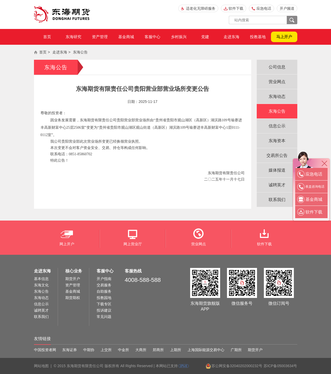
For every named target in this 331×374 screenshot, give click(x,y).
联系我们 (277, 199)
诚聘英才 (277, 185)
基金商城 (126, 36)
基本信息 (41, 279)
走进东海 (231, 36)
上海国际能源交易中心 (205, 350)
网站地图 (41, 366)
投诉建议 (104, 310)
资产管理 (100, 36)
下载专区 (104, 304)
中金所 (123, 350)
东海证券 (69, 350)
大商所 (140, 350)
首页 (47, 36)
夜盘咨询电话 (314, 186)
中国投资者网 (45, 350)
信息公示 (277, 126)
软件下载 (236, 8)
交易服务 (104, 285)
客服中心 (152, 36)
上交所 (106, 350)
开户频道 (287, 8)
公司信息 (277, 67)
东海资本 (277, 140)
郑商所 (158, 350)
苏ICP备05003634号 (280, 366)
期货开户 (72, 279)
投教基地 (258, 36)
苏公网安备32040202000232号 (236, 366)
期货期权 (72, 298)
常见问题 (104, 317)
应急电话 (263, 8)
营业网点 (277, 81)
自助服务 (104, 291)
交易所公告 (277, 155)
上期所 (175, 350)
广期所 (236, 350)
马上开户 (284, 36)
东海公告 (80, 52)
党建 (205, 36)
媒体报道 (277, 170)
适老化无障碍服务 (200, 8)
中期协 (88, 350)
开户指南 (104, 279)
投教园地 (104, 298)
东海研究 (73, 36)
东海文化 (41, 285)
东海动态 (277, 96)
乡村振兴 (179, 36)
